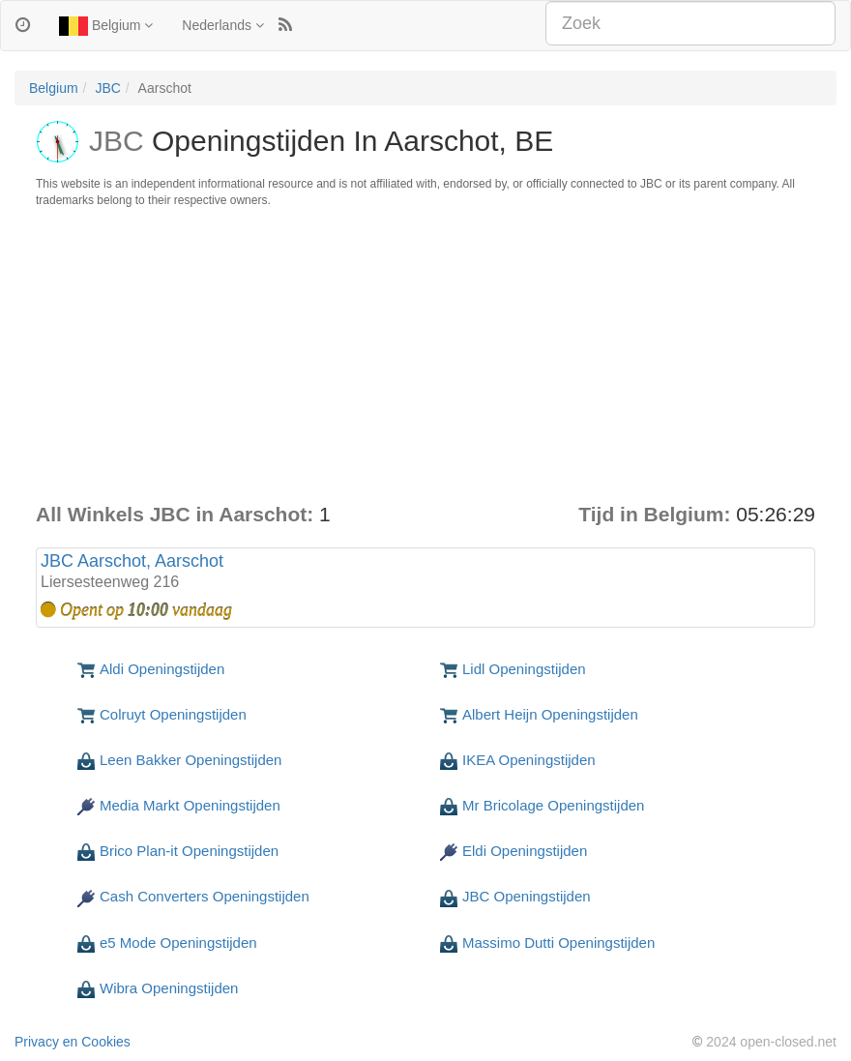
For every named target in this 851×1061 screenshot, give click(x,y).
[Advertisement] (425, 355)
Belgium (106, 26)
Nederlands (223, 25)
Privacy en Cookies (73, 1041)
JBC (107, 88)
